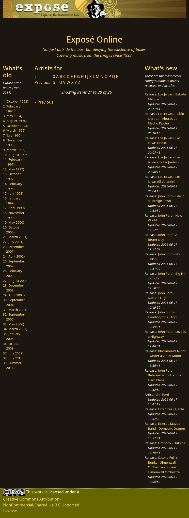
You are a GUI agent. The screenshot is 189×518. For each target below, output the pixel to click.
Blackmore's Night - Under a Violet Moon (167, 353)
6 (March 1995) (14, 130)
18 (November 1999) (13, 215)
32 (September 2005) (14, 316)
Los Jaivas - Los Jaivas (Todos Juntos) (164, 159)
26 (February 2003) (12, 273)
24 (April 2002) (14, 256)
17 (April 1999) (14, 208)
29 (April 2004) (14, 295)
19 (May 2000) (13, 222)
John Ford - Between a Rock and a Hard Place (164, 375)
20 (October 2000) (12, 229)
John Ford (162, 394)
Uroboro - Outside (171, 443)
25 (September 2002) (14, 263)
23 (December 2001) (13, 249)
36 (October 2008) (12, 346)
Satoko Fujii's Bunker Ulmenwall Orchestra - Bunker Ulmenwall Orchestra (164, 464)
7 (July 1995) (12, 135)
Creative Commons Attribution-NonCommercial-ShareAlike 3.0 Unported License (41, 505)
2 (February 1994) (11, 108)
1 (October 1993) (15, 101)
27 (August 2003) (15, 280)
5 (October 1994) (15, 125)
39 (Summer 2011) (12, 365)
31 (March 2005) (15, 309)
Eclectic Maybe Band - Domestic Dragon (166, 426)
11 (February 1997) (12, 162)
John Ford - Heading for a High (162, 314)
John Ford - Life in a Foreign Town (166, 198)
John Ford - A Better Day (162, 237)
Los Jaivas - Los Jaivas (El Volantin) (164, 179)
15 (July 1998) (13, 193)
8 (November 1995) (13, 142)
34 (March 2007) (15, 329)
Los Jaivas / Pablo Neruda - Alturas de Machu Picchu (166, 118)
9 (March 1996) (14, 150)
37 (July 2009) (13, 353)
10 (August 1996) (15, 154)
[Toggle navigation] (19, 25)
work (39, 492)
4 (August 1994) (15, 121)
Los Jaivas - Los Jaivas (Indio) (164, 140)
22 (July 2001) (13, 242)
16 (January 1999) (11, 200)
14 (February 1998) (12, 186)
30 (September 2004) (14, 302)
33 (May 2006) (13, 324)
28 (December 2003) (13, 287)
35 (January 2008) (11, 336)
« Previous (43, 102)
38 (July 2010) (13, 358)
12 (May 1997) (13, 169)
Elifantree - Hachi (171, 409)
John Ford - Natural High (161, 295)
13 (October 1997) (12, 176)
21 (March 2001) (15, 237)
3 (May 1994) (12, 116)
